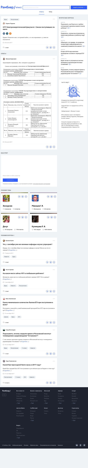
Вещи (31, 415)
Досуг (5, 227)
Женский (47, 391)
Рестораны (61, 400)
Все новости (20, 391)
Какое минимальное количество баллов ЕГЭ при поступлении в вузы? (28, 304)
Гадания (74, 415)
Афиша (60, 391)
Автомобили (20, 408)
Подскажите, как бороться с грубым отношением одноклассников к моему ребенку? (73, 26)
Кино (59, 393)
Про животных (20, 435)
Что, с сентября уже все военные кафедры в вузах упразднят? (27, 244)
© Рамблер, (5, 445)
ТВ (17, 430)
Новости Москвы (21, 396)
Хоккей (74, 396)
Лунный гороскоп (77, 418)
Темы (45, 413)
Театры (60, 398)
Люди (32, 413)
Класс (46, 408)
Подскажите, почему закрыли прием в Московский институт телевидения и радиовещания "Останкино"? (73, 71)
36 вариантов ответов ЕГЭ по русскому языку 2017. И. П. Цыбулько (72, 101)
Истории (32, 411)
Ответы (46, 411)
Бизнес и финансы (36, 391)
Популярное (20, 428)
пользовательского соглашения (41, 183)
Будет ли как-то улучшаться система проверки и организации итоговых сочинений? (72, 62)
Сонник (74, 411)
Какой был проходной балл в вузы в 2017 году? (22, 365)
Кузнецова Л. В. (39, 227)
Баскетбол (75, 398)
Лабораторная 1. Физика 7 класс (70, 111)
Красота (46, 396)
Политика (19, 398)
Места (32, 418)
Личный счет (34, 400)
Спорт (74, 391)
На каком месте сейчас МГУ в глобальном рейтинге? (23, 273)
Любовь (46, 398)
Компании (33, 396)
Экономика (33, 393)
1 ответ (6, 47)
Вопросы (60, 411)
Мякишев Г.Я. (37, 206)
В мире (18, 393)
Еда (45, 400)
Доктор (60, 408)
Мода (45, 393)
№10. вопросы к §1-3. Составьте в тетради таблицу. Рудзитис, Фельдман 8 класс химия (72, 116)
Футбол (74, 393)
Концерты (61, 396)
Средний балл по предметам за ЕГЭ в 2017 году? (72, 106)
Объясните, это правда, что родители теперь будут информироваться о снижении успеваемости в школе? (72, 44)
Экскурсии (7, 206)
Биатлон (74, 400)
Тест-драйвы (20, 413)
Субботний (33, 408)
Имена (74, 413)
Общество (19, 400)
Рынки (32, 398)
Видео (18, 425)
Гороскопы (75, 408)
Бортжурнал (20, 415)
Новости (18, 411)
